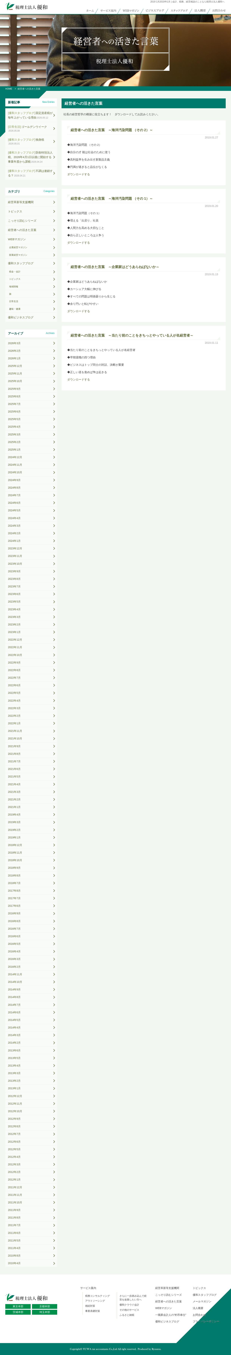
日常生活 (13, 301)
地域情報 (13, 286)
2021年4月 (14, 784)
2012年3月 (14, 1164)
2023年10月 (15, 563)
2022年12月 (15, 639)
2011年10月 (15, 1202)
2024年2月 (14, 533)
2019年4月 (14, 814)
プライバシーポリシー (206, 1321)
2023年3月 (14, 616)
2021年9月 (14, 746)
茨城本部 (18, 1312)
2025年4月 (14, 426)
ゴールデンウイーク (27, 129)
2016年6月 (14, 936)
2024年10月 (15, 472)
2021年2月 (14, 799)
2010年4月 (14, 1263)
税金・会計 (14, 271)
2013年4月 (14, 1065)
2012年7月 (14, 1133)
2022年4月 (14, 700)
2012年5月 (14, 1149)
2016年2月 (14, 966)
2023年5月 (14, 601)
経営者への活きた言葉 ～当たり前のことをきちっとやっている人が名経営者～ (132, 335)
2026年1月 (14, 358)
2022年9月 (14, 662)
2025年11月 (15, 373)
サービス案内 (88, 1288)
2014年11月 (15, 974)
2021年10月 (15, 738)
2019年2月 (14, 829)
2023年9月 (14, 571)
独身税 (26, 141)
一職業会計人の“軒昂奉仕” (170, 1314)
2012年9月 (14, 1118)
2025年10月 (15, 381)
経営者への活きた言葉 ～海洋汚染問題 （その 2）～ (112, 130)
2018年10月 (15, 860)
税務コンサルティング (97, 1295)
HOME (8, 88)
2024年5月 (14, 510)
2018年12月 (15, 845)
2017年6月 (14, 905)
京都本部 (44, 1306)
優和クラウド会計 (129, 1304)
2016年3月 (14, 959)
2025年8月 (14, 396)
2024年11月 (15, 464)
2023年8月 (14, 578)
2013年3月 (14, 1073)
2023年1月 (14, 632)
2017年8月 (14, 890)
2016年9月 (14, 913)
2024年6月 (14, 502)
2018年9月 (14, 867)
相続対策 (90, 1305)
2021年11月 (15, 730)
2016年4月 (14, 951)
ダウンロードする (78, 174)
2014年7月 (14, 1004)
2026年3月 (14, 343)
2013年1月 (14, 1088)
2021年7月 (14, 761)
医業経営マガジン (18, 255)
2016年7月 (14, 928)
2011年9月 (14, 1210)
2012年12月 (15, 1096)
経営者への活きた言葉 (22, 230)
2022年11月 (15, 647)
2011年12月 (15, 1187)
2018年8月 (14, 875)
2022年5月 (14, 692)
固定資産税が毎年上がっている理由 (30, 115)
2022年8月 (14, 670)
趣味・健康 (14, 309)
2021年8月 (14, 753)
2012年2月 (14, 1171)
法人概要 (198, 1308)
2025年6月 (14, 411)
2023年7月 (14, 586)
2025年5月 (14, 419)
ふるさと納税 (126, 1315)
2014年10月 (15, 981)
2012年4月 (14, 1156)
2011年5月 (14, 1240)
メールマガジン (202, 1301)
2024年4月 (14, 518)
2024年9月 (14, 480)
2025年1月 (14, 449)
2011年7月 (14, 1225)
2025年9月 (14, 388)
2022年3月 (14, 708)
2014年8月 (14, 997)
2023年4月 (14, 609)
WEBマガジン (17, 239)
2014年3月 (14, 1035)
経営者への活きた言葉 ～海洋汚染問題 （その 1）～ (112, 198)
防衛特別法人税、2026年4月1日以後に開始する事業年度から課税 (30, 157)
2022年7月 (14, 677)
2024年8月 (14, 487)
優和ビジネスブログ (21, 317)
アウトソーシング (95, 1300)
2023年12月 (15, 548)
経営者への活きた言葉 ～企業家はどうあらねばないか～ (115, 267)
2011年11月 (15, 1194)
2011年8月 (14, 1217)
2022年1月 (14, 723)
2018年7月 (14, 883)
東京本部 (18, 1306)
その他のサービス (129, 1309)
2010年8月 (14, 1255)
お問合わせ (199, 1314)
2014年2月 (14, 1042)
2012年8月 (14, 1126)
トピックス (15, 211)
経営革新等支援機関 (21, 202)
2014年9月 (14, 989)
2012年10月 (15, 1111)
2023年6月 (14, 594)
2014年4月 (14, 1027)
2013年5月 (14, 1058)
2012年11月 (15, 1103)
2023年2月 (14, 624)
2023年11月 (15, 555)
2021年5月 (14, 776)
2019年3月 (14, 822)
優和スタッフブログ (21, 263)
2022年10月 (15, 654)
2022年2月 (14, 715)
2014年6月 (14, 1012)
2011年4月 (14, 1248)
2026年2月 (14, 350)
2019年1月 (14, 837)
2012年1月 (14, 1179)
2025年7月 (14, 403)
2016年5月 (14, 943)
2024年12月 (15, 457)
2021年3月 (14, 791)
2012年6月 (14, 1141)
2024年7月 (14, 495)
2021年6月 (14, 768)
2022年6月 (14, 685)
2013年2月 (14, 1080)
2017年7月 (14, 898)
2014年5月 (14, 1019)
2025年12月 (15, 365)
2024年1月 (14, 540)
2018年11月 (15, 852)
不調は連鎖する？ (30, 173)
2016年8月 (14, 921)
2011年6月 (14, 1232)
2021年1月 (14, 806)
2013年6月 (14, 1050)
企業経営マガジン (18, 247)
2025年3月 (14, 434)
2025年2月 (14, 442)
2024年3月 (14, 525)
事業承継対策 (92, 1311)
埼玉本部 (44, 1312)
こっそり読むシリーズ (22, 220)
